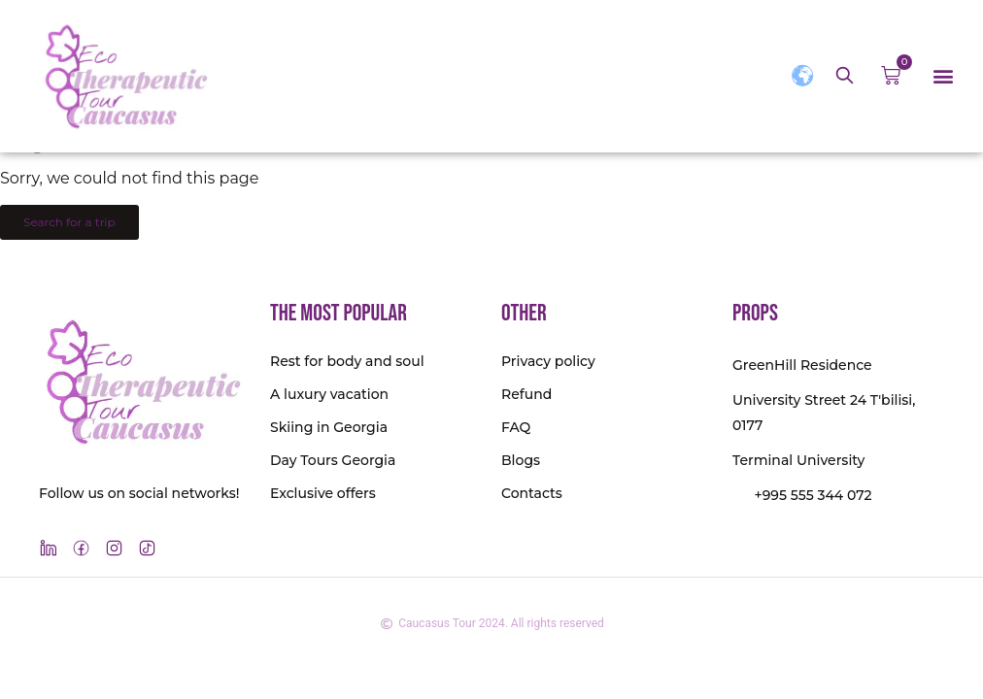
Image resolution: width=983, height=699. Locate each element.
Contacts (531, 493)
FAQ (515, 427)
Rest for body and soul (347, 361)
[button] (943, 76)
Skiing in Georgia (329, 427)
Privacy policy (548, 361)
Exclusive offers (323, 493)
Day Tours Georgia (332, 460)
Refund (526, 394)
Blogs (520, 460)
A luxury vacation (329, 394)
